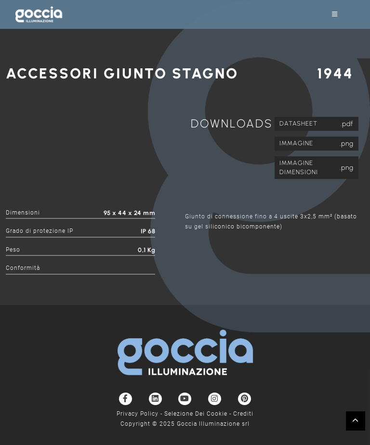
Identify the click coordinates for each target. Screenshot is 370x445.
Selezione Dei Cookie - (198, 413)
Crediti (243, 413)
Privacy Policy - (140, 413)
